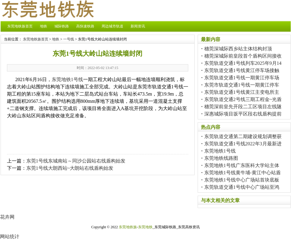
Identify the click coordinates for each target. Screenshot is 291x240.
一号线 (68, 39)
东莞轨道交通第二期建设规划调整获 (243, 136)
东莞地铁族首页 (20, 26)
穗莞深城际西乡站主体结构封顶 (238, 48)
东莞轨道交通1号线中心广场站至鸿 (241, 187)
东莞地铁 (145, 227)
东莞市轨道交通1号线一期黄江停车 (241, 84)
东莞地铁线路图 (221, 158)
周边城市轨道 (112, 26)
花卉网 (7, 216)
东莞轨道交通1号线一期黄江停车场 (241, 77)
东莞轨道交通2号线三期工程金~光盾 (243, 99)
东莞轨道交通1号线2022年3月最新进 (243, 143)
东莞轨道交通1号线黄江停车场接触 (241, 70)
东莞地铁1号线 (67, 79)
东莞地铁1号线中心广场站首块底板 (241, 179)
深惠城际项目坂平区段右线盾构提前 (243, 113)
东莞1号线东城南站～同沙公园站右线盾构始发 (75, 160)
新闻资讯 (138, 26)
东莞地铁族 (128, 227)
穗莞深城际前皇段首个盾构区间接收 (243, 55)
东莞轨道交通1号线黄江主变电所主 (241, 92)
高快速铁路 (85, 26)
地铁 (43, 26)
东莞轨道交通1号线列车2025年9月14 (243, 63)
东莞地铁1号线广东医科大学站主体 (241, 165)
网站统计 (9, 236)
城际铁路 (61, 26)
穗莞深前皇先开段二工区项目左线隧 (243, 106)
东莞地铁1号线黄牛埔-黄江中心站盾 (242, 172)
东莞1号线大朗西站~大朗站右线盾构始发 (70, 168)
